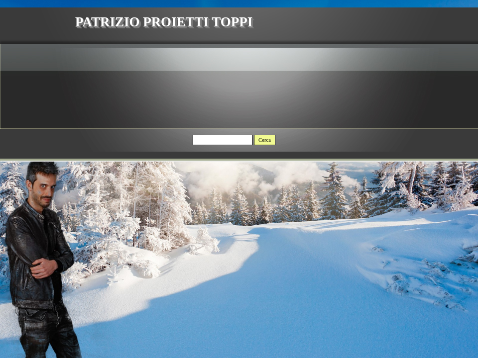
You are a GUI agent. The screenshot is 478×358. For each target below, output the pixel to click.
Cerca (264, 140)
